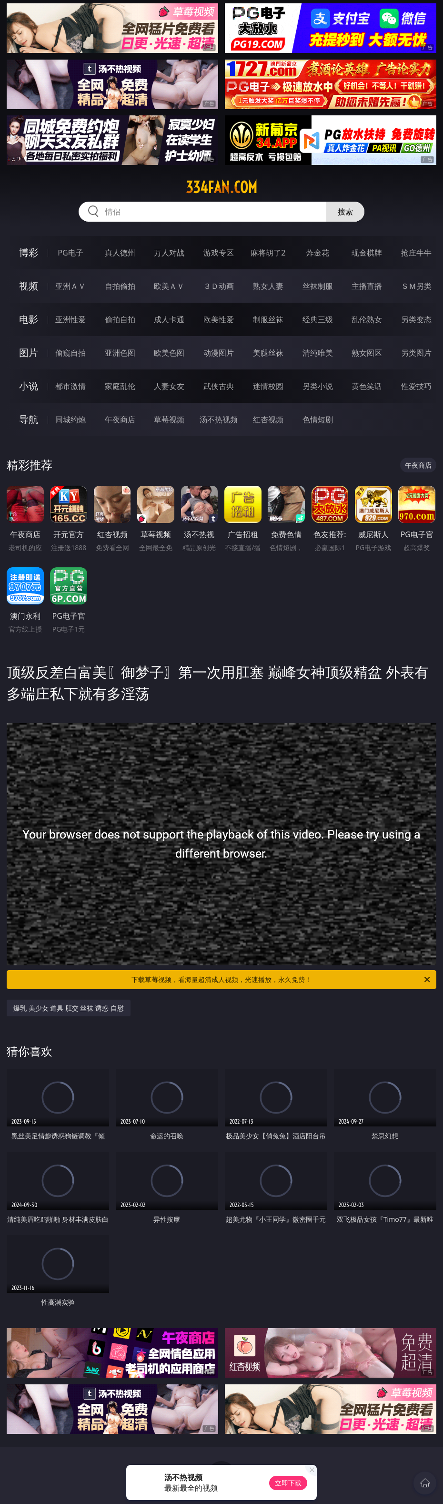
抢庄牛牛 (416, 252)
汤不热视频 (219, 419)
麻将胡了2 (268, 252)
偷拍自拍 (120, 319)
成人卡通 (169, 319)
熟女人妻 (268, 286)
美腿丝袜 (268, 353)
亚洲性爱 (70, 319)
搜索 (345, 211)
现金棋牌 (367, 252)
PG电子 (70, 252)
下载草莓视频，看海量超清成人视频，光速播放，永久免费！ (281, 979)
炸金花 (317, 252)
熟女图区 (367, 353)
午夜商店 (120, 419)
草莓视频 (169, 419)
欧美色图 (169, 353)
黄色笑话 (367, 386)
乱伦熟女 (367, 319)
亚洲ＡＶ (70, 286)
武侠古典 (218, 386)
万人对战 (169, 252)
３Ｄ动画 (218, 286)
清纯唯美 (317, 353)
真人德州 (120, 252)
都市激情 (70, 386)
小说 (28, 385)
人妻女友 (169, 386)
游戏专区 (218, 252)
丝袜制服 (317, 286)
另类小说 (317, 386)
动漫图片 (218, 353)
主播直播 (367, 286)
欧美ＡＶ (169, 286)
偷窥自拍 (70, 353)
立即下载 (288, 1482)
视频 (28, 285)
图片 (28, 352)
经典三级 (317, 319)
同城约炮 (70, 419)
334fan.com (221, 187)
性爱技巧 (416, 386)
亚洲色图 (120, 353)
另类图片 (416, 353)
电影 (28, 319)
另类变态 (416, 319)
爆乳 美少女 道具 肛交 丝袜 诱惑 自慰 (68, 1008)
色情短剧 (317, 419)
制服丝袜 (268, 319)
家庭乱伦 (120, 386)
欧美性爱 (218, 319)
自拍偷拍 (120, 286)
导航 (28, 419)
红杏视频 (268, 419)
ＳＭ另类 (416, 286)
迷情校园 (268, 386)
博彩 (28, 252)
